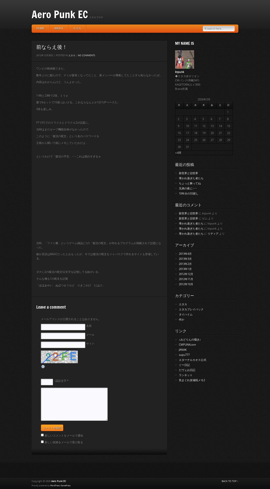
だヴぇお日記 (187, 370)
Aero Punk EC (60, 14)
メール (90, 334)
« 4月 (178, 152)
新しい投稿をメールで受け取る (64, 442)
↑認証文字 (60, 380)
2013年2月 (185, 264)
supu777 (184, 354)
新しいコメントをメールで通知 (64, 435)
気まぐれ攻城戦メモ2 (192, 380)
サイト (90, 343)
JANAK (183, 349)
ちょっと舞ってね (190, 183)
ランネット (186, 375)
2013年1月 (185, 269)
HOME (40, 28)
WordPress (55, 486)
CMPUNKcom (187, 344)
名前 (89, 325)
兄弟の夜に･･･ (188, 188)
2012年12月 (186, 274)
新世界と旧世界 (188, 173)
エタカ (77, 28)
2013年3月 (185, 258)
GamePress (65, 486)
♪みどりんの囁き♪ (190, 339)
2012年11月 (186, 279)
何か (181, 319)
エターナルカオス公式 (192, 360)
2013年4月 (185, 253)
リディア (213, 233)
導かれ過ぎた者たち (191, 178)
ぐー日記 (184, 365)
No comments (86, 55)
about (58, 28)
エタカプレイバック (191, 309)
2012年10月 (186, 284)
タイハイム (186, 314)
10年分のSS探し (188, 193)
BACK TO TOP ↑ (230, 481)
